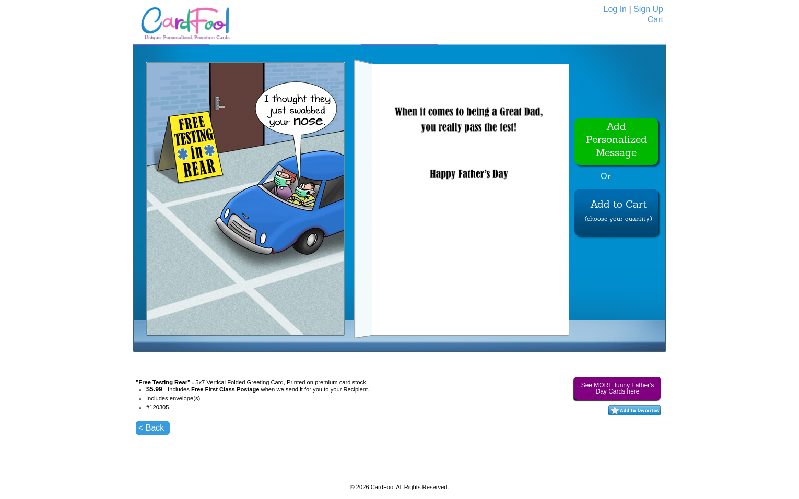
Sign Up (648, 9)
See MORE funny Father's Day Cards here (617, 388)
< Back (151, 427)
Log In (615, 9)
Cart (655, 19)
